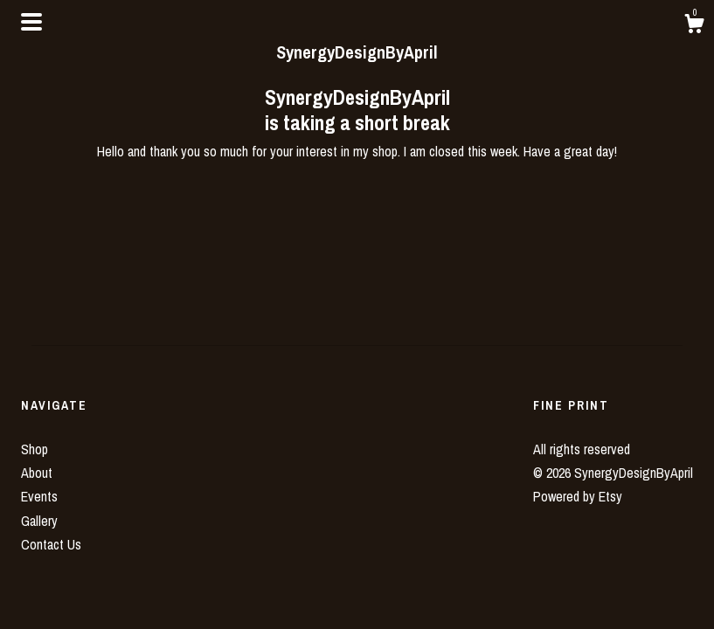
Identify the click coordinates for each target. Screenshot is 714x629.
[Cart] (694, 26)
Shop (34, 449)
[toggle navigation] (31, 22)
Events (39, 496)
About (36, 472)
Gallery (39, 520)
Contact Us (51, 544)
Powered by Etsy (577, 496)
